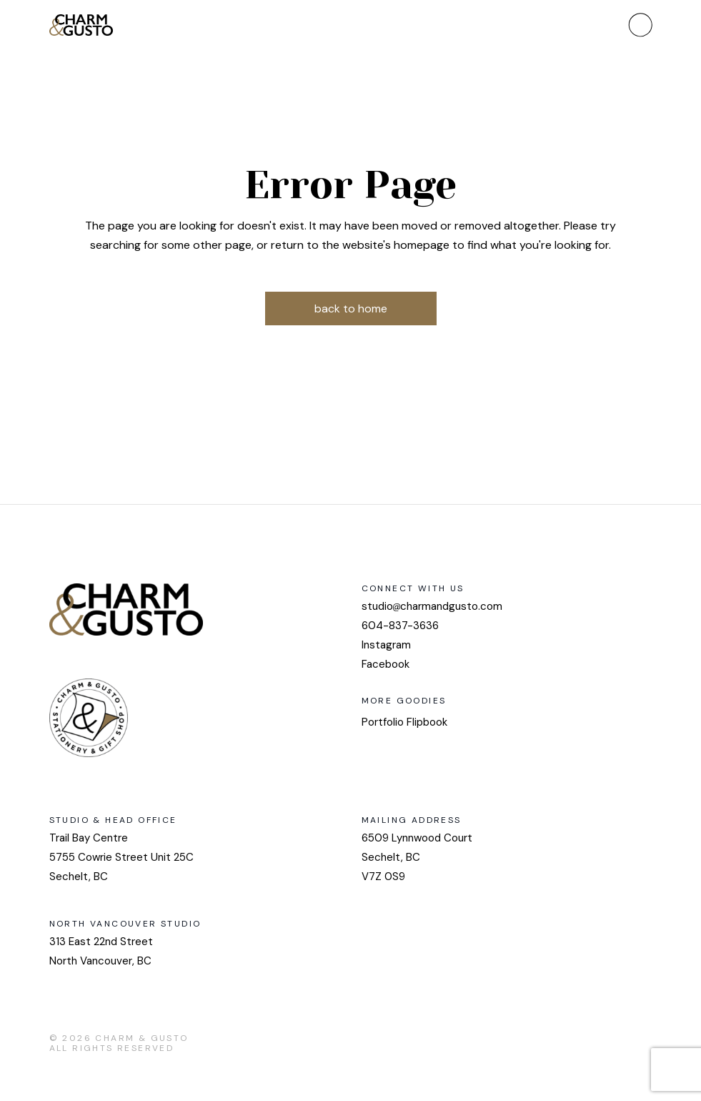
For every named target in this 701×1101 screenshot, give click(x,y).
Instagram (386, 645)
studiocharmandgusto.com (432, 606)
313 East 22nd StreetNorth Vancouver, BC (101, 951)
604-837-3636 (400, 625)
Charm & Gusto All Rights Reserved (119, 1043)
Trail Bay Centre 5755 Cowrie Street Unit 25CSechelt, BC (121, 857)
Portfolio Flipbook (404, 722)
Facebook (385, 664)
